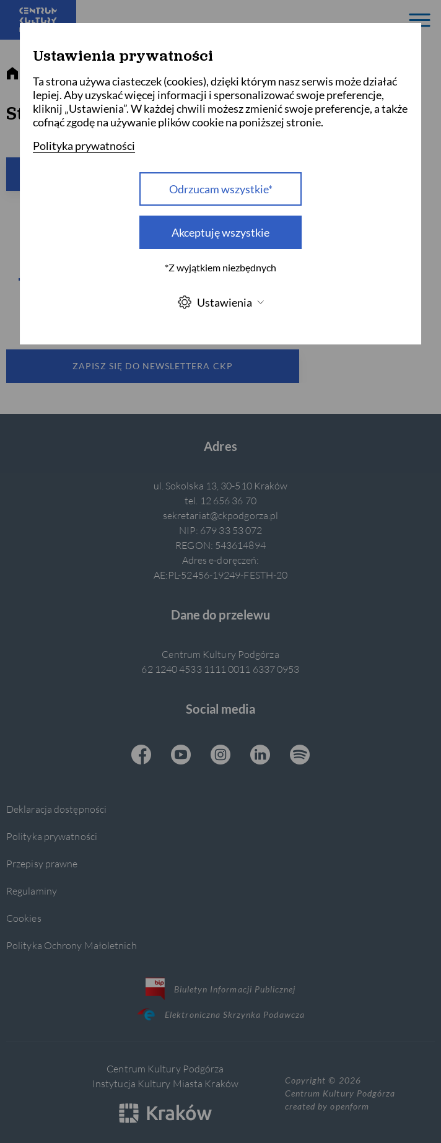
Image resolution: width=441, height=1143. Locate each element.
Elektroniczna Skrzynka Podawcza (220, 1014)
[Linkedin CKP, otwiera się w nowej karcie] (260, 756)
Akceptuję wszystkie (220, 232)
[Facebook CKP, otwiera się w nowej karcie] (141, 756)
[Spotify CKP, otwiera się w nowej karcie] (300, 756)
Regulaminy (31, 890)
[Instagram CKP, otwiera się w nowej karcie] (220, 756)
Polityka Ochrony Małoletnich (71, 945)
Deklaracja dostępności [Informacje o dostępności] (56, 809)
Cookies (23, 918)
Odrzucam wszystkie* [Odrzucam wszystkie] (221, 189)
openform (349, 1106)
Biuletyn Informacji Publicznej (221, 989)
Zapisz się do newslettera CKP (152, 366)
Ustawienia (220, 302)
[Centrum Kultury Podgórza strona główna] (38, 20)
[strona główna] (12, 73)
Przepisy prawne (41, 863)
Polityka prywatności (51, 836)
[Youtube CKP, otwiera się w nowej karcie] (181, 756)
